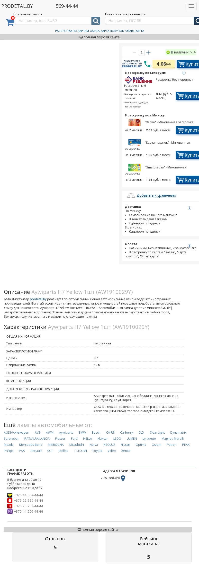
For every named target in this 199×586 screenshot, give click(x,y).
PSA (22, 451)
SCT (50, 451)
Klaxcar (103, 439)
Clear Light (157, 432)
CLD (141, 432)
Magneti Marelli (173, 439)
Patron (172, 445)
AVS (37, 432)
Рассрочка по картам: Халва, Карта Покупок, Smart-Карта (99, 31)
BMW (82, 432)
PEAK (186, 445)
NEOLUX (109, 445)
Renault (36, 451)
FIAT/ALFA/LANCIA (37, 439)
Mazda (9, 445)
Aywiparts (66, 432)
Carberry (126, 432)
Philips (8, 451)
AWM (50, 432)
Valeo (112, 451)
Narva (94, 445)
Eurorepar (11, 439)
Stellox (63, 451)
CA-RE (110, 432)
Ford (74, 439)
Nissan (125, 445)
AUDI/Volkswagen (16, 432)
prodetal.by (38, 299)
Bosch (96, 432)
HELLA (87, 439)
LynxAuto (149, 439)
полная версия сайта (100, 37)
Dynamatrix (178, 432)
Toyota (97, 451)
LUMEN (132, 439)
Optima (141, 445)
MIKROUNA (56, 445)
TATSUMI (80, 451)
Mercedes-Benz (30, 445)
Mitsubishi (76, 445)
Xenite (126, 451)
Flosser (60, 439)
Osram (156, 445)
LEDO (117, 439)
